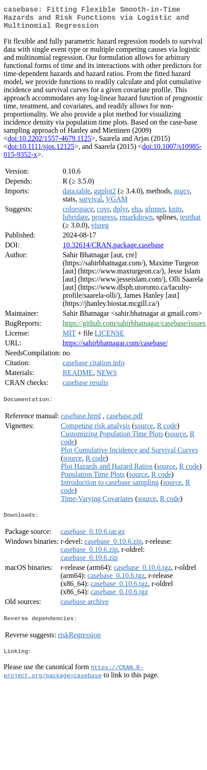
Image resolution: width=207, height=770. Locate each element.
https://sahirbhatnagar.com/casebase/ (114, 348)
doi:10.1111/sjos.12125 (41, 152)
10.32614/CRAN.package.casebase (112, 250)
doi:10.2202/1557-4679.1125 (49, 144)
